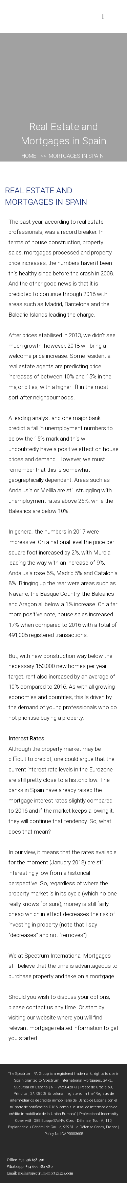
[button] (103, 16)
